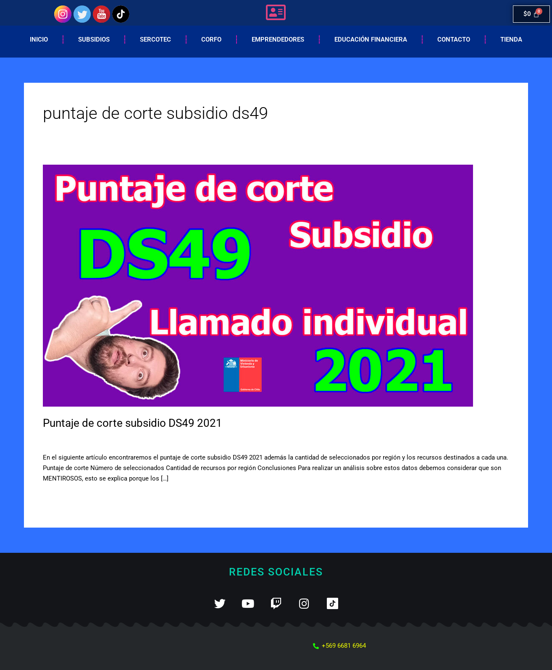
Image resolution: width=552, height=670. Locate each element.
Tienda (511, 39)
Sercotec (155, 39)
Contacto (453, 39)
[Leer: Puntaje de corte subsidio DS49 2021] (258, 285)
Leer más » (58, 497)
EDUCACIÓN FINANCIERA (370, 39)
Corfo (211, 39)
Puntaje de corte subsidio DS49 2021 (132, 423)
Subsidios (94, 39)
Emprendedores (278, 39)
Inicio (39, 39)
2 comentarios (63, 440)
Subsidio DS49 (109, 440)
